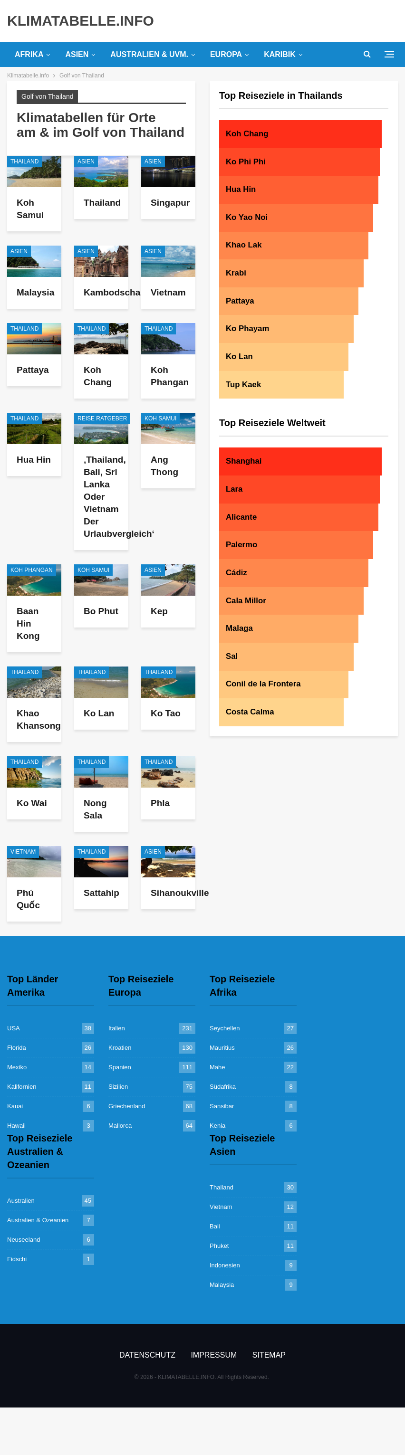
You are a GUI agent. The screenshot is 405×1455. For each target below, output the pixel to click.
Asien (76, 54)
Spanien (119, 1067)
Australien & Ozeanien (37, 1220)
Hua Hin (34, 460)
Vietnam (168, 292)
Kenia (217, 1125)
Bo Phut (101, 611)
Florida (16, 1047)
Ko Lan (99, 713)
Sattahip (101, 893)
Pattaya (33, 370)
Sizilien (118, 1086)
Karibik (280, 54)
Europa (226, 54)
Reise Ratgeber (102, 418)
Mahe (217, 1067)
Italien (116, 1028)
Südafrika (223, 1086)
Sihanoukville (180, 893)
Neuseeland (23, 1239)
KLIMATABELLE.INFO (80, 21)
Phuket (219, 1245)
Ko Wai (32, 803)
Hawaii (16, 1125)
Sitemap (269, 1355)
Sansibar (222, 1106)
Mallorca (120, 1125)
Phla (160, 803)
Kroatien (119, 1047)
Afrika (29, 54)
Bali (215, 1226)
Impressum (214, 1355)
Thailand (24, 161)
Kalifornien (21, 1086)
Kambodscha (112, 292)
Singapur (170, 203)
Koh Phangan (31, 570)
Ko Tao (166, 713)
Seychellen (225, 1028)
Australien (21, 1200)
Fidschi (17, 1259)
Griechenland (126, 1106)
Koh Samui (160, 418)
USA (13, 1028)
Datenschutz (147, 1355)
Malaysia (35, 292)
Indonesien (225, 1265)
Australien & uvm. (149, 54)
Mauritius (222, 1047)
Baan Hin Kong (28, 623)
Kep (159, 611)
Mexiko (17, 1067)
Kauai (15, 1106)
